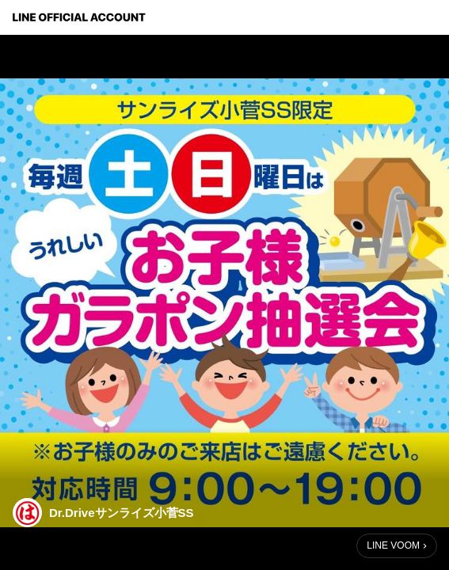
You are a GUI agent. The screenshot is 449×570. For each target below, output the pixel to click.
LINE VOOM (393, 545)
